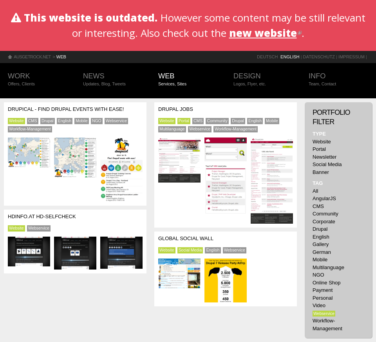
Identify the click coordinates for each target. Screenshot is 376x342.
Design (263, 79)
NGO (96, 121)
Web (61, 56)
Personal (323, 298)
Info (338, 79)
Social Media (190, 250)
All (315, 191)
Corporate (324, 221)
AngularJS (324, 198)
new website (265, 33)
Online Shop (327, 283)
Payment (323, 290)
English (290, 56)
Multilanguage (172, 129)
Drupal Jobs (175, 109)
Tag (318, 183)
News (113, 79)
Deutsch (267, 56)
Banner (321, 172)
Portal (184, 121)
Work (37, 79)
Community (217, 121)
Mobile (82, 121)
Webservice (116, 121)
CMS (32, 121)
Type (319, 134)
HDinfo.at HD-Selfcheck (42, 216)
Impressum (351, 56)
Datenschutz (319, 56)
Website (16, 121)
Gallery (321, 244)
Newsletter (324, 157)
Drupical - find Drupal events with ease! (66, 109)
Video (319, 305)
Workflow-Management (30, 129)
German (322, 252)
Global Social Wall (185, 238)
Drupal (48, 121)
